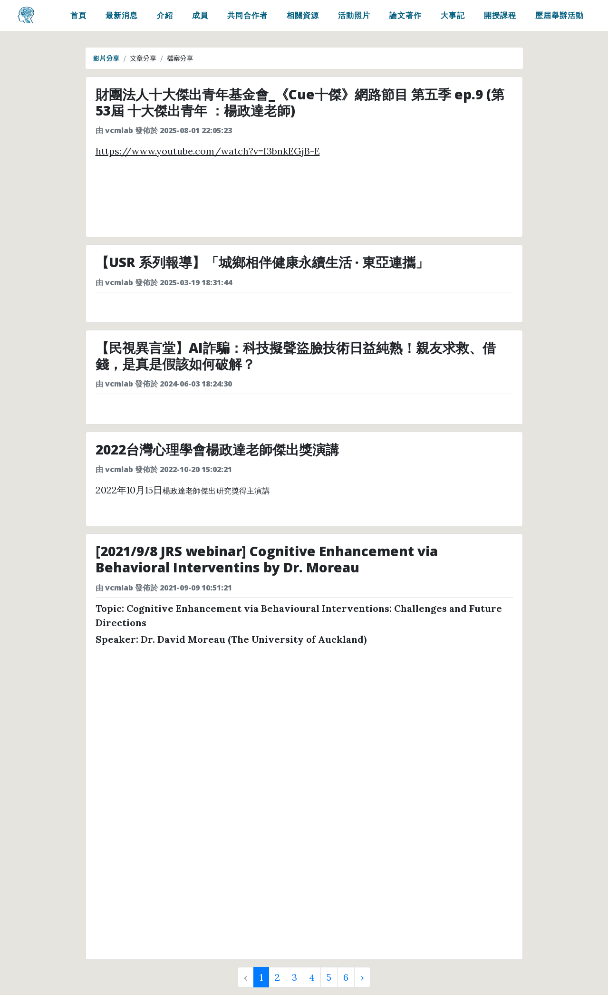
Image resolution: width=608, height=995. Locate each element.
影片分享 (106, 58)
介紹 (165, 17)
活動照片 (354, 17)
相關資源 (303, 17)
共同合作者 (247, 17)
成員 (200, 17)
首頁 (78, 17)
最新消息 (122, 17)
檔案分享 (180, 58)
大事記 (453, 17)
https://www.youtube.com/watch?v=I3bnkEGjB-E (208, 151)
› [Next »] (362, 977)
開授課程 (500, 17)
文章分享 (143, 58)
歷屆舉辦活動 (559, 17)
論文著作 (405, 17)
